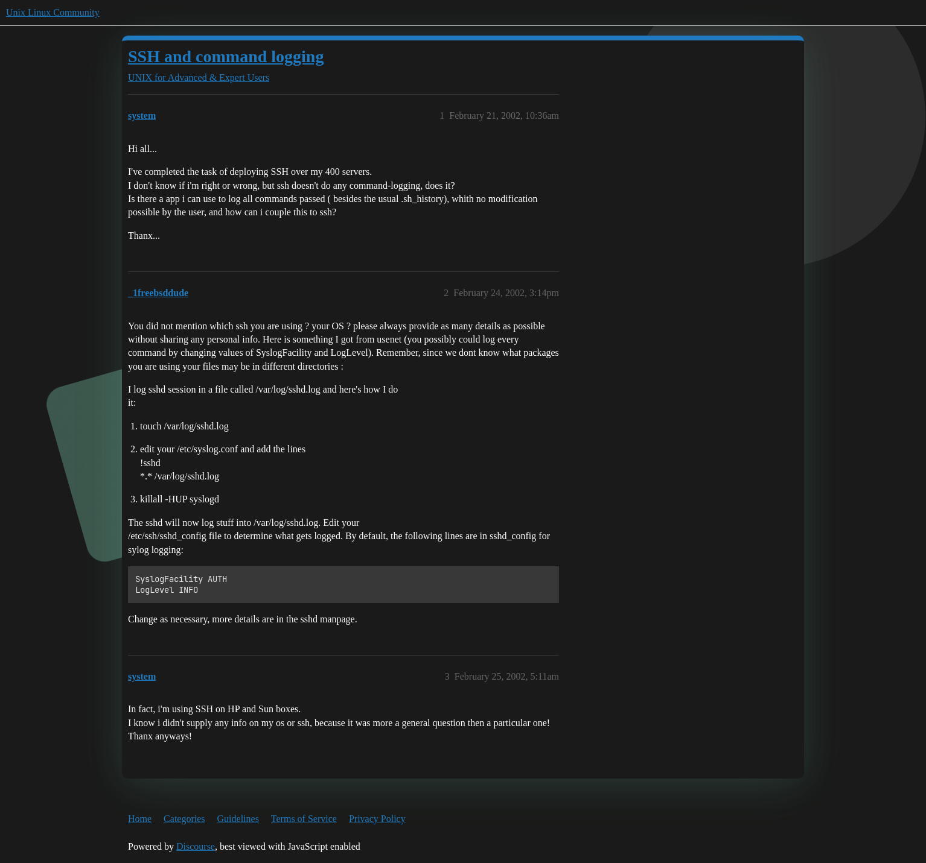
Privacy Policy (377, 819)
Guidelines (238, 819)
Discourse (195, 846)
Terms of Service (304, 819)
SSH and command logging (226, 56)
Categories (184, 819)
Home (140, 819)
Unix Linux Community (53, 12)
